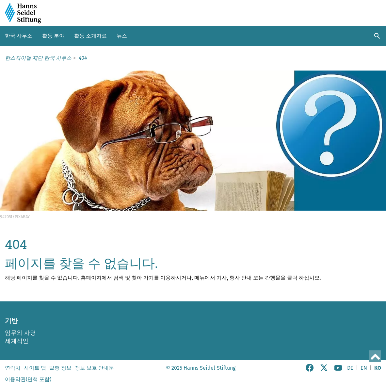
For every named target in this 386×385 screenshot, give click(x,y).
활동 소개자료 (90, 36)
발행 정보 (60, 368)
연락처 (13, 368)
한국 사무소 (18, 36)
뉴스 (122, 36)
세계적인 (16, 341)
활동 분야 (53, 36)
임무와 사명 (20, 332)
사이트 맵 (35, 368)
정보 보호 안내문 (94, 368)
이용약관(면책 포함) (28, 379)
